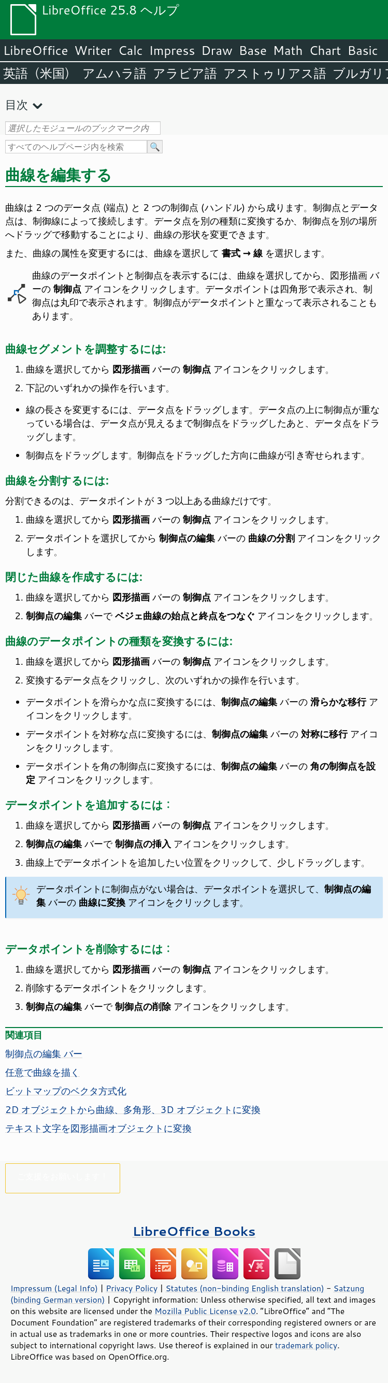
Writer (92, 50)
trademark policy (306, 1345)
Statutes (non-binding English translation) (244, 1288)
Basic (362, 50)
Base (253, 50)
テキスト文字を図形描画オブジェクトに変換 (98, 1128)
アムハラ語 (114, 73)
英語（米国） (39, 73)
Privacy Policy (131, 1288)
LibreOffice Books (194, 1231)
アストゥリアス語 (274, 73)
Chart (325, 50)
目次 (16, 104)
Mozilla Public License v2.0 (205, 1311)
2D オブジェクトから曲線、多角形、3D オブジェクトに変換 (133, 1109)
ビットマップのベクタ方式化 (65, 1090)
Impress (172, 50)
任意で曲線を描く (42, 1072)
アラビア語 (185, 73)
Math (288, 50)
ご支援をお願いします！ (62, 1176)
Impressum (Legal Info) (54, 1288)
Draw (216, 50)
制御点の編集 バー (43, 1053)
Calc (130, 50)
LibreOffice (35, 50)
